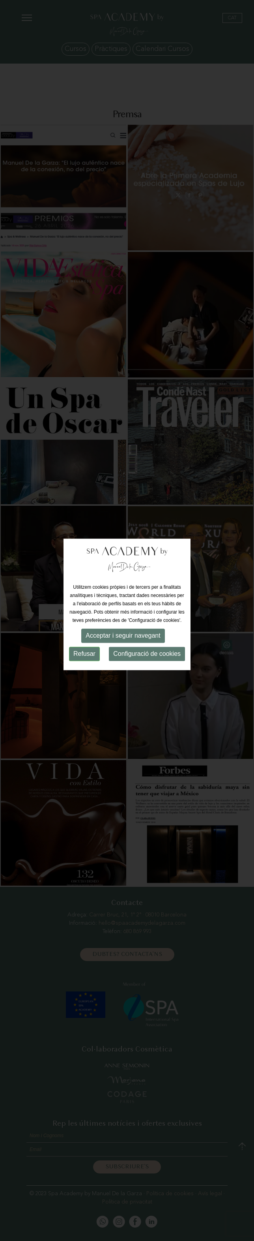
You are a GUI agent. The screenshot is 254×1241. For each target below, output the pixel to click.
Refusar (84, 648)
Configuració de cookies (147, 648)
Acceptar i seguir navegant (123, 630)
